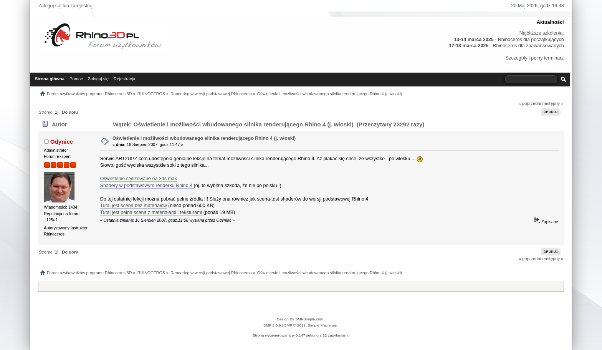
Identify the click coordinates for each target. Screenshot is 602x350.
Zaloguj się (49, 5)
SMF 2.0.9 (272, 325)
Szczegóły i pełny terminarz (535, 58)
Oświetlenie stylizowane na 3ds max (138, 178)
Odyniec (61, 141)
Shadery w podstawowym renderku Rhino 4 (147, 185)
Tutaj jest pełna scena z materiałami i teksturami (151, 212)
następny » (552, 103)
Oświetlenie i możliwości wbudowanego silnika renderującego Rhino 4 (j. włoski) (204, 138)
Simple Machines (322, 325)
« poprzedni (530, 103)
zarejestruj (81, 5)
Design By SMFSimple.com (300, 319)
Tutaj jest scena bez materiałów (133, 205)
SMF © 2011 (295, 325)
